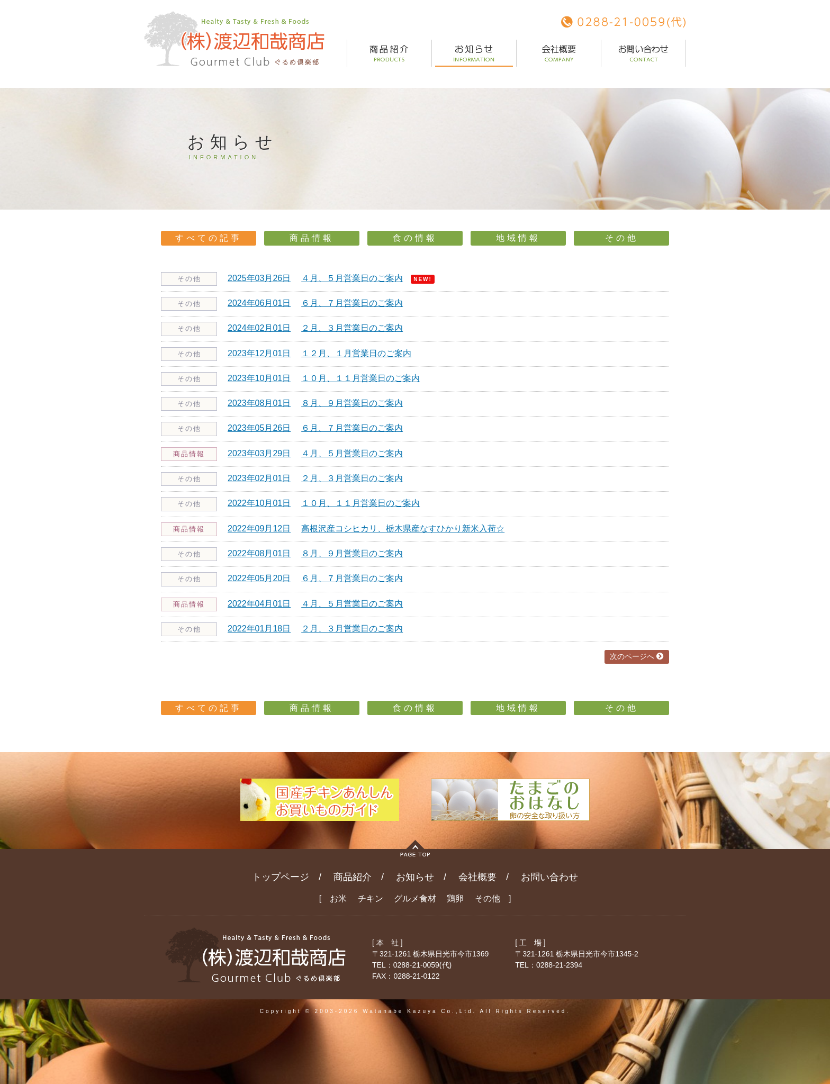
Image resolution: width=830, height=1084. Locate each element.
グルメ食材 (415, 898)
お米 (338, 898)
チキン (370, 898)
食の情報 (415, 237)
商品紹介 (352, 877)
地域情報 (518, 237)
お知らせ (415, 877)
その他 (621, 237)
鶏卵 (455, 898)
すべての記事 (208, 237)
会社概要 (477, 877)
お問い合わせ (549, 877)
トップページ (280, 877)
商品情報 (312, 237)
